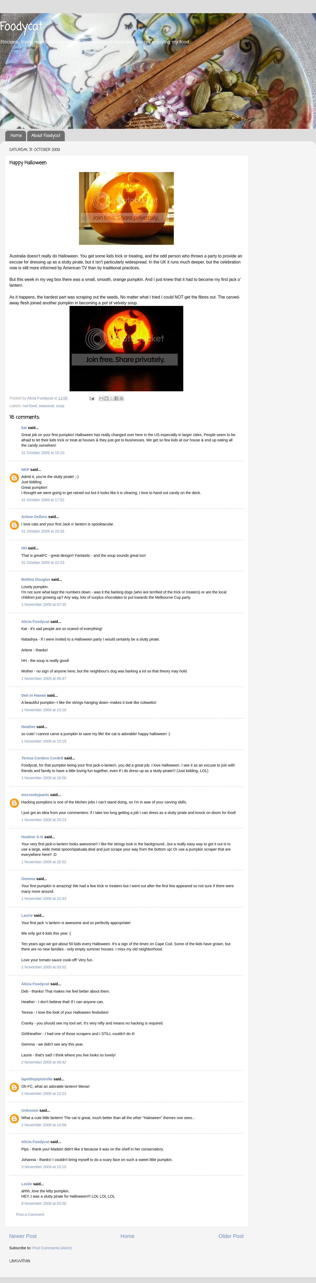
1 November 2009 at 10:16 (43, 710)
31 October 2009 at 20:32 (42, 531)
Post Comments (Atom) (52, 1248)
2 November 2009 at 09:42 (43, 1062)
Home (16, 136)
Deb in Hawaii (33, 695)
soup (60, 406)
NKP (25, 469)
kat (24, 428)
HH (24, 548)
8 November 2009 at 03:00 (43, 1203)
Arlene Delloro (34, 517)
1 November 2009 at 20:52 (43, 862)
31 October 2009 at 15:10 (42, 453)
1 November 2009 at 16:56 (43, 778)
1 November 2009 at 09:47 (43, 678)
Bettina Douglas (35, 579)
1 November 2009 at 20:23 (43, 820)
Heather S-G (32, 837)
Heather (28, 727)
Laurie (27, 915)
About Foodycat (45, 136)
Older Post (231, 1236)
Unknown (29, 1110)
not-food (30, 406)
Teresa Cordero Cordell (42, 758)
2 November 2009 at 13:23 (43, 1093)
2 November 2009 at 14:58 (43, 1125)
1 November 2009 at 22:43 (43, 898)
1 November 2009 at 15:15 (43, 741)
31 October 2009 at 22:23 (42, 562)
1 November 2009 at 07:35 (43, 604)
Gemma (28, 879)
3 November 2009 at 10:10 (43, 1167)
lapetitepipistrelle (36, 1079)
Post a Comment (30, 1214)
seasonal (46, 406)
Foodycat (21, 27)
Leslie (26, 1184)
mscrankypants (35, 795)
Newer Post (23, 1236)
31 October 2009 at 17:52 (42, 500)
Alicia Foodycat (35, 621)
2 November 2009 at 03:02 (43, 967)
